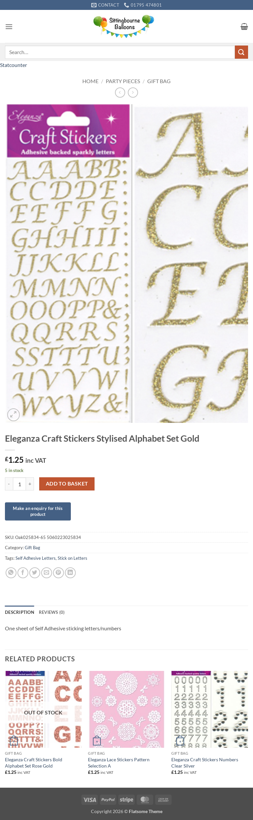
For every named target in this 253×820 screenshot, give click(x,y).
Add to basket (67, 484)
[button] (9, 26)
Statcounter (13, 65)
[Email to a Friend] (46, 572)
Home (90, 81)
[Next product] (120, 92)
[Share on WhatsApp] (11, 572)
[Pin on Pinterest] (58, 572)
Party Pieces (123, 81)
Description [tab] (19, 612)
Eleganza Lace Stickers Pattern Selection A (119, 763)
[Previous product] (133, 92)
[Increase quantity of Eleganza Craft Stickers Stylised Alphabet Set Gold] (30, 483)
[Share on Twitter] (34, 572)
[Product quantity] (19, 483)
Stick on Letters (72, 558)
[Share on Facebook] (22, 572)
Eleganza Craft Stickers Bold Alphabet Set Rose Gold (33, 763)
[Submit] (241, 52)
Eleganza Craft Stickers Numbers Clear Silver (204, 763)
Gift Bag (159, 81)
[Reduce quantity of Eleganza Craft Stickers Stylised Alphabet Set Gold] (9, 483)
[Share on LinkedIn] (70, 572)
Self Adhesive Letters (35, 558)
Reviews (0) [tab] (52, 612)
